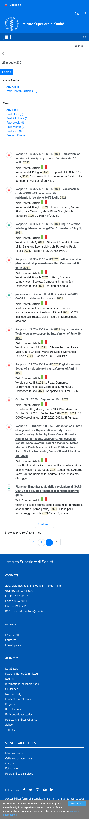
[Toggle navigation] (7, 37)
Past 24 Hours (17, 118)
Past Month (15, 127)
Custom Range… (16, 135)
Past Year (14, 131)
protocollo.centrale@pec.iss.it (29, 619)
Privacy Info (12, 643)
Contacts (10, 648)
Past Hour (14, 114)
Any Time (12, 110)
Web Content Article (21, 91)
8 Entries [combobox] (45, 524)
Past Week (15, 122)
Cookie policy (13, 653)
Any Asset (12, 87)
